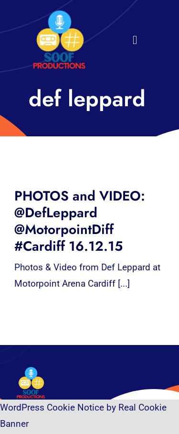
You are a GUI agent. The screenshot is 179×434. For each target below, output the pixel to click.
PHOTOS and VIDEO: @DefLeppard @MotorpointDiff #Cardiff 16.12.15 (79, 221)
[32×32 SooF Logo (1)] (59, 14)
